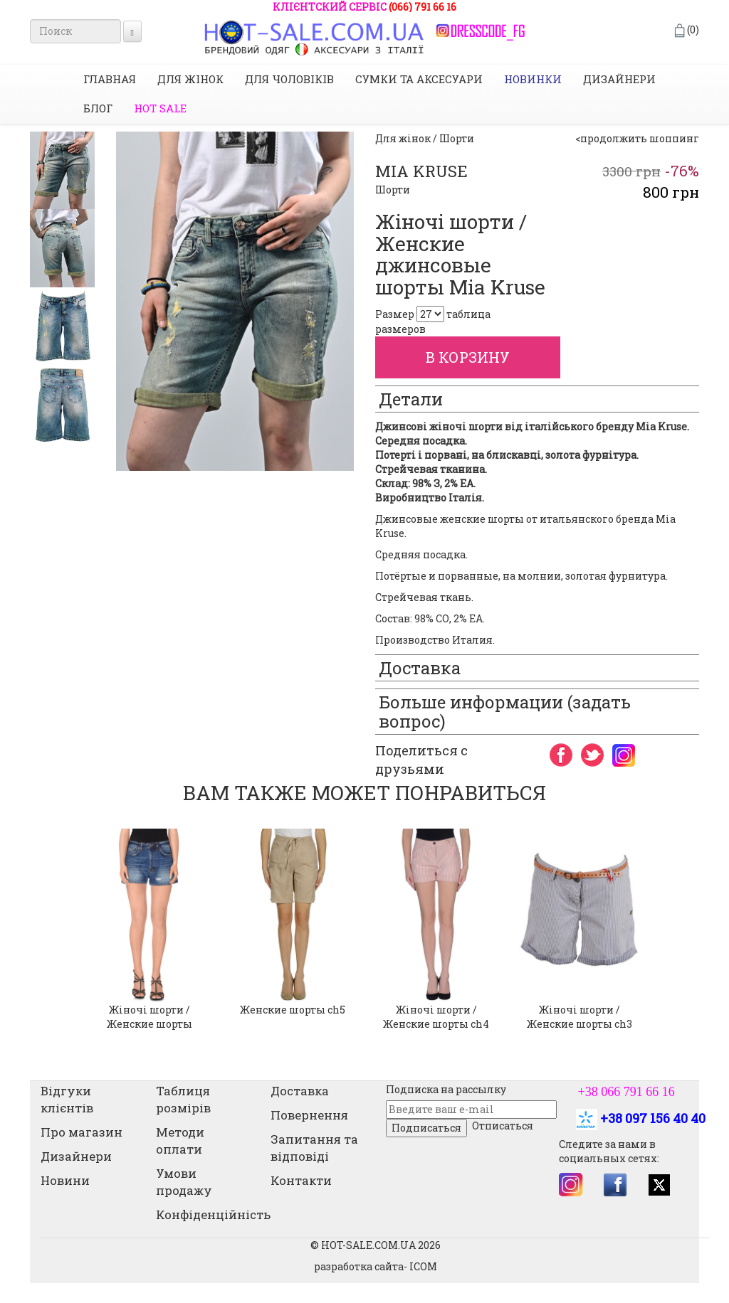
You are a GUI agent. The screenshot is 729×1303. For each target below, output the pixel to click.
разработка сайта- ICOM (375, 1266)
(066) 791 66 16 (422, 7)
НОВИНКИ (533, 79)
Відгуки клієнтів (67, 1099)
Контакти (301, 1180)
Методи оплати (180, 1140)
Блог (97, 108)
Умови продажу (184, 1181)
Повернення (309, 1115)
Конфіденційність (213, 1214)
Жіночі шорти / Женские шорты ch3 (579, 1017)
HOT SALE (160, 108)
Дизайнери (619, 79)
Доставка (300, 1091)
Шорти (392, 189)
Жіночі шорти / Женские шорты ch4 (436, 1017)
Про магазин (81, 1132)
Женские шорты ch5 (292, 1009)
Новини (65, 1180)
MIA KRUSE (421, 171)
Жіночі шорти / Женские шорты (149, 1017)
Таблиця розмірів (183, 1099)
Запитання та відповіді (314, 1147)
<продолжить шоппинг (637, 138)
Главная (109, 79)
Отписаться (502, 1125)
